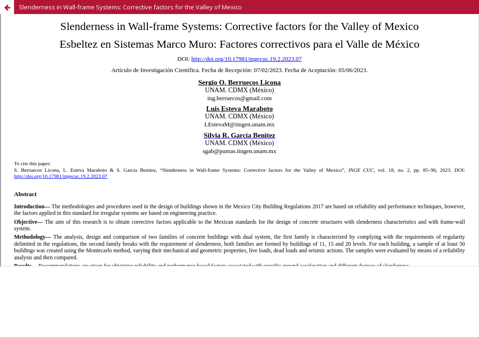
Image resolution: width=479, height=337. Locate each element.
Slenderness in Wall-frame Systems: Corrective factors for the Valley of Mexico (130, 7)
